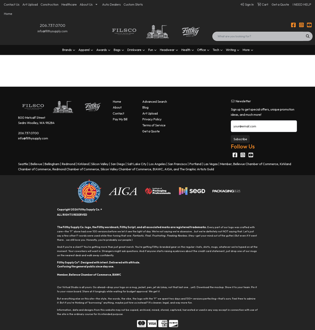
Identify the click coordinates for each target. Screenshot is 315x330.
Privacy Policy (152, 119)
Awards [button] (101, 50)
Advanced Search (154, 102)
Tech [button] (216, 50)
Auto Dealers (111, 4)
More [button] (246, 50)
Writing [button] (231, 50)
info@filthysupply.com (53, 31)
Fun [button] (150, 50)
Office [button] (201, 50)
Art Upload (30, 4)
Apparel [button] (84, 50)
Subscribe (240, 139)
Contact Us (11, 4)
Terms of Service (154, 125)
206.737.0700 (52, 25)
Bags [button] (117, 50)
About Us (86, 4)
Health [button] (185, 50)
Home (8, 14)
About (117, 107)
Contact (118, 113)
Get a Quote (151, 131)
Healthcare (69, 4)
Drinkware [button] (134, 50)
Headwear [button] (167, 50)
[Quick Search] (257, 36)
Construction (49, 4)
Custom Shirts (133, 4)
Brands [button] (67, 50)
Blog (145, 107)
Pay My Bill (120, 119)
